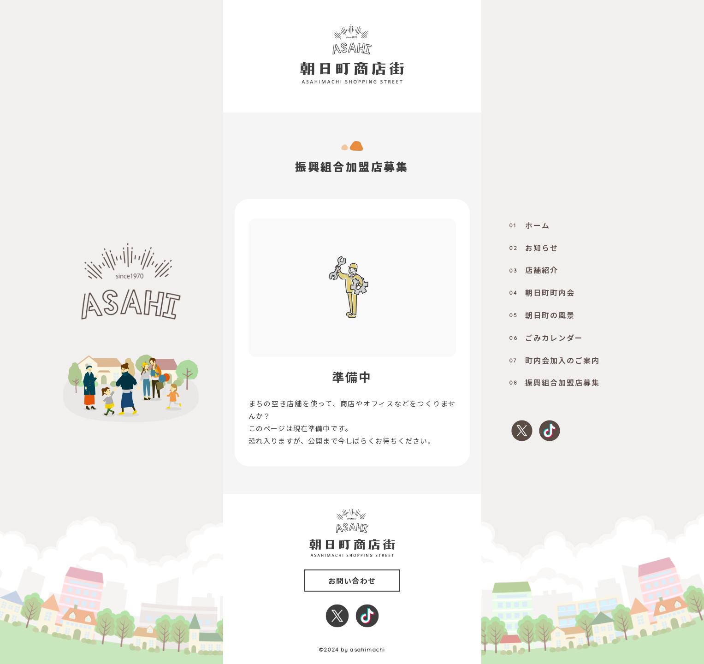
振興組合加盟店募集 (554, 382)
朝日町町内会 (542, 292)
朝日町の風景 (542, 314)
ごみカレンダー (546, 337)
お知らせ (533, 247)
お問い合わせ (352, 580)
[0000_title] (352, 54)
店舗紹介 (533, 269)
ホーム (529, 225)
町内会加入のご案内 (554, 360)
